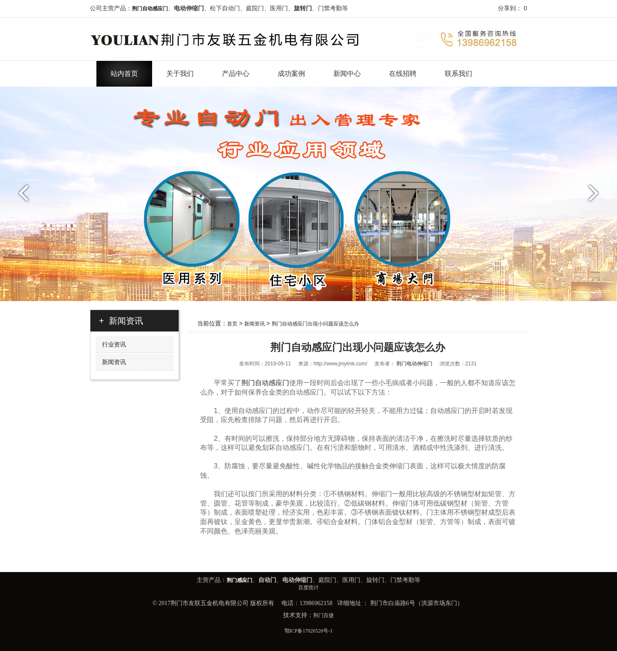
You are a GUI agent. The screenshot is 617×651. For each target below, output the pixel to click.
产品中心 (235, 73)
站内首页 (124, 73)
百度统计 (308, 588)
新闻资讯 (254, 324)
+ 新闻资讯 (121, 321)
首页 (232, 324)
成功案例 (291, 73)
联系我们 (458, 73)
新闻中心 (347, 73)
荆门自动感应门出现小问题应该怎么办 (315, 324)
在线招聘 (402, 73)
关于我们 (180, 73)
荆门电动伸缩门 (414, 364)
